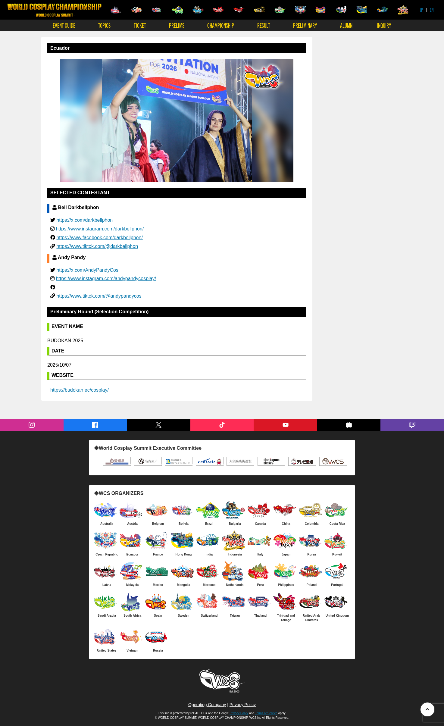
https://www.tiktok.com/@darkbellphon (97, 246)
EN (432, 10)
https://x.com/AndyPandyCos (87, 270)
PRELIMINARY (305, 25)
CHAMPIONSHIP (220, 25)
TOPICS (104, 25)
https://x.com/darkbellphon (84, 220)
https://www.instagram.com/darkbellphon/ (100, 228)
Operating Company (207, 704)
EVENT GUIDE (64, 25)
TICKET (140, 25)
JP (421, 10)
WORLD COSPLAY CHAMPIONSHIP (54, 10)
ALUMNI (347, 25)
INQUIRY (384, 25)
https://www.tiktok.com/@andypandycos (98, 296)
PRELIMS (176, 25)
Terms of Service (266, 713)
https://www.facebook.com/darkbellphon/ (99, 237)
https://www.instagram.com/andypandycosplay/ (106, 278)
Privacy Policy (243, 704)
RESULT (263, 25)
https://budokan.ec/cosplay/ (79, 390)
